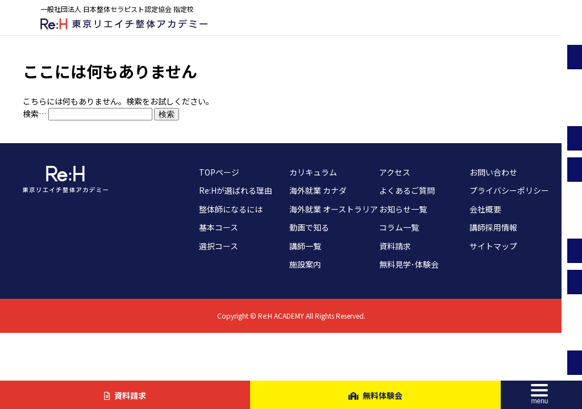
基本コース (218, 227)
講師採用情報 (493, 227)
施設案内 (305, 264)
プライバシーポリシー (509, 190)
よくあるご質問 (407, 190)
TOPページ (219, 172)
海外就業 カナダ (318, 190)
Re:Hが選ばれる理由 (235, 190)
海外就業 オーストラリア (333, 209)
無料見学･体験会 (409, 264)
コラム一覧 (399, 227)
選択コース (218, 246)
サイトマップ (493, 246)
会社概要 (485, 209)
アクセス (394, 172)
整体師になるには (231, 209)
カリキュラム (313, 172)
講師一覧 (305, 246)
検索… (35, 113)
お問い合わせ (493, 172)
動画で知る (309, 227)
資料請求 (395, 246)
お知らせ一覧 (403, 209)
